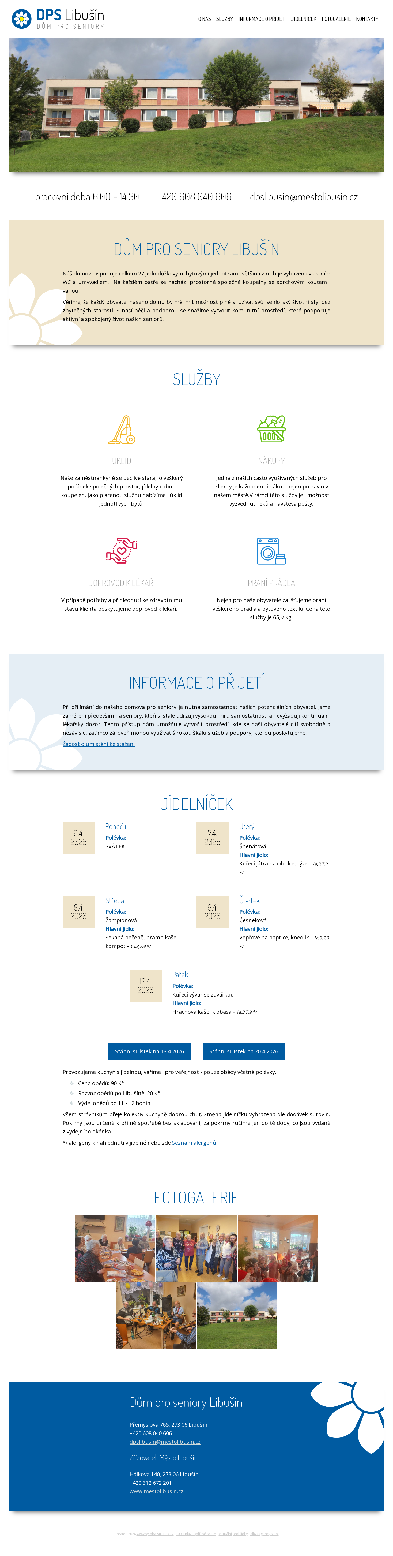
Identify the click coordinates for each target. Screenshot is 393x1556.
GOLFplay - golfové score (196, 1532)
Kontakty (367, 18)
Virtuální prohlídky (233, 1532)
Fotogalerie (336, 18)
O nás (204, 18)
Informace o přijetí (262, 18)
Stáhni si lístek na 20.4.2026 (243, 1050)
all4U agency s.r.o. (264, 1532)
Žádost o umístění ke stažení (99, 743)
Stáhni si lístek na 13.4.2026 (149, 1050)
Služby (224, 18)
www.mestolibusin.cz (156, 1490)
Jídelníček (303, 18)
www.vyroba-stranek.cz (155, 1532)
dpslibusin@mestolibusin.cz (165, 1440)
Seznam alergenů (194, 1141)
